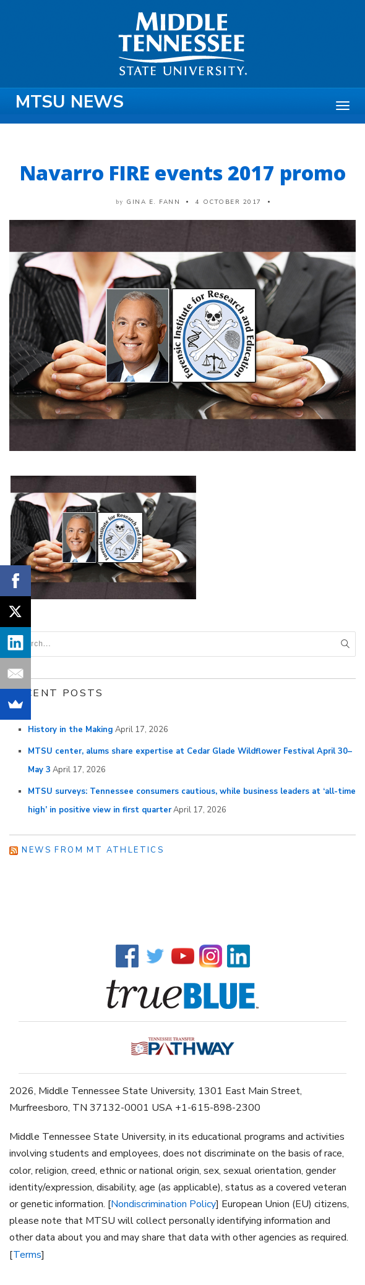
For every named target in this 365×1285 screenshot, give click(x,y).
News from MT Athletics (93, 850)
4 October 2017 (228, 202)
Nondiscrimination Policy (163, 1204)
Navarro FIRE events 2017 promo (183, 172)
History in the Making (70, 729)
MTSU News (69, 102)
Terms (27, 1255)
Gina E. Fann (153, 202)
